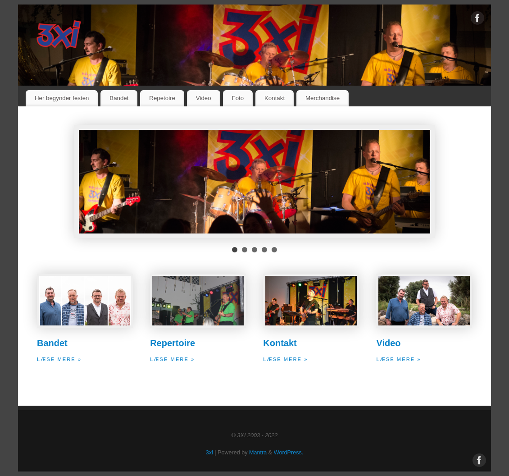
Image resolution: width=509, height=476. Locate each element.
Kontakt (274, 98)
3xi (209, 452)
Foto (238, 98)
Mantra (258, 452)
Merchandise (322, 98)
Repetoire (162, 98)
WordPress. (289, 452)
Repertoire (172, 343)
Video (203, 98)
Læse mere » (59, 359)
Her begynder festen (62, 98)
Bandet (118, 98)
